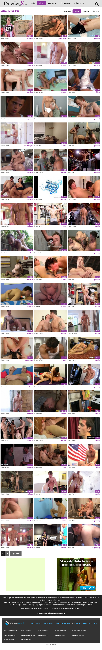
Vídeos (41, 3)
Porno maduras (60, 631)
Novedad (86, 11)
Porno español (60, 635)
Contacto (77, 623)
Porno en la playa (78, 635)
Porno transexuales (79, 631)
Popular (76, 11)
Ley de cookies (48, 623)
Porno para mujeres (28, 635)
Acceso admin (51, 644)
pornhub (97, 38)
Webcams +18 (79, 3)
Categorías (52, 3)
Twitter (95, 623)
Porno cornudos (9, 640)
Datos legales (36, 623)
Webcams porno (10, 635)
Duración (96, 11)
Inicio (33, 3)
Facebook (86, 623)
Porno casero (43, 635)
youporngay (62, 38)
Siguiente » (16, 554)
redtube (30, 226)
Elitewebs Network (10, 631)
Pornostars (65, 3)
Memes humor (26, 631)
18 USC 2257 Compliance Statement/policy (51, 613)
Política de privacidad (63, 623)
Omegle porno (43, 631)
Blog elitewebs (26, 640)
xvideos (30, 38)
